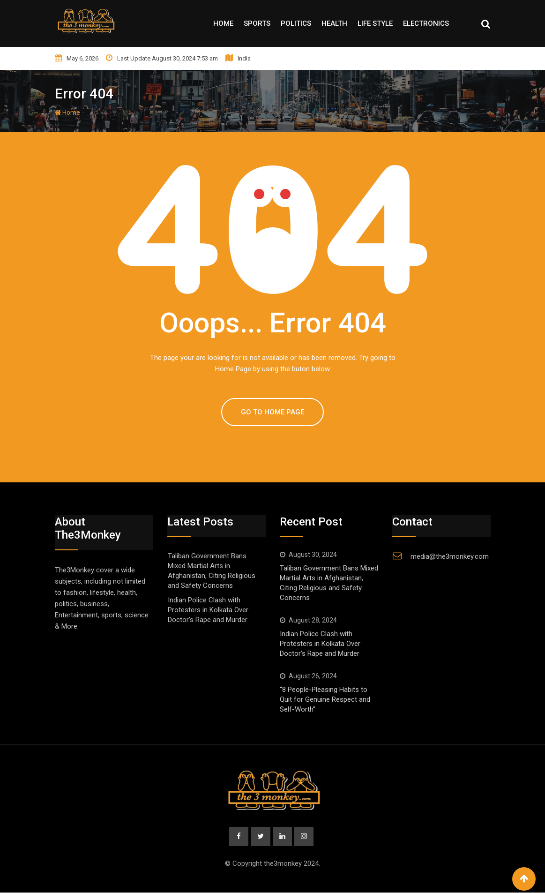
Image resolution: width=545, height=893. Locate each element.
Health (334, 23)
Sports (257, 23)
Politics (296, 23)
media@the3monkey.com (450, 556)
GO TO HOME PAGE (272, 412)
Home (223, 23)
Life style (375, 23)
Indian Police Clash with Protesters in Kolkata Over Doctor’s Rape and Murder (208, 610)
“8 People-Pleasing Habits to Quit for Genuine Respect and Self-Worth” (325, 699)
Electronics (426, 23)
